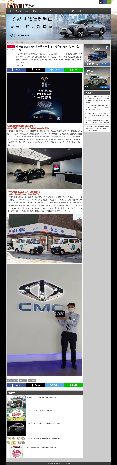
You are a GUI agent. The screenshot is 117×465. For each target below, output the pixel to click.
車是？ (80, 12)
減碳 (21, 380)
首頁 (8, 42)
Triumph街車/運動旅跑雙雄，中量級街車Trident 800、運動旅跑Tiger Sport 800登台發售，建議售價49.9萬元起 (97, 108)
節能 (9, 380)
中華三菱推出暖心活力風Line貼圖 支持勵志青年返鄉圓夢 (43, 438)
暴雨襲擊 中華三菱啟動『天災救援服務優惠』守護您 (42, 397)
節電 (25, 380)
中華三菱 (26, 131)
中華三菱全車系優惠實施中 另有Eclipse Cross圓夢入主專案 (44, 423)
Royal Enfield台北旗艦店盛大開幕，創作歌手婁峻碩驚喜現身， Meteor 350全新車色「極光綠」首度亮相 (97, 128)
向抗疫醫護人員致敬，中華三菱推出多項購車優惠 (41, 447)
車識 (57, 12)
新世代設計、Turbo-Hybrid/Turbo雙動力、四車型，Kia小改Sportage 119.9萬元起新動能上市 (97, 115)
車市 (42, 12)
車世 (64, 12)
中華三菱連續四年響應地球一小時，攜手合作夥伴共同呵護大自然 (32, 42)
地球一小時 (32, 380)
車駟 (72, 12)
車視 (49, 12)
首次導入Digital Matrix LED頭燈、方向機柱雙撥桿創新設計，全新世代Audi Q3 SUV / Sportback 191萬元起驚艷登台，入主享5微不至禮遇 (97, 99)
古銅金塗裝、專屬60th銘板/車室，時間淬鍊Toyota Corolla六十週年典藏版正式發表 (97, 122)
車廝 (9, 12)
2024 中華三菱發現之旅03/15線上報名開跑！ (40, 410)
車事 (34, 12)
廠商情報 (21, 65)
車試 (27, 12)
